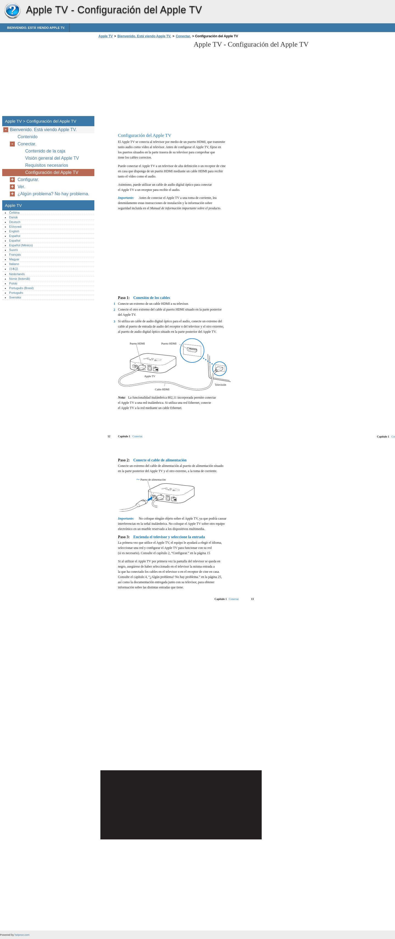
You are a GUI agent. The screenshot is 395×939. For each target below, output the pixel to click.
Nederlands (17, 274)
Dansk (13, 217)
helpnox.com (22, 934)
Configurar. (28, 179)
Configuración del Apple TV (51, 172)
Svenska (15, 297)
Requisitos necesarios (46, 165)
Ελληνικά (15, 226)
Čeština (14, 212)
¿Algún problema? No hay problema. (53, 193)
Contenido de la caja (45, 151)
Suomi (13, 250)
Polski (13, 283)
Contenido (28, 136)
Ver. (21, 186)
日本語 (13, 268)
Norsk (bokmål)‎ (19, 278)
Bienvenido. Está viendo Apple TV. (36, 27)
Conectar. (183, 36)
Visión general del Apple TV (52, 158)
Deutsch (14, 222)
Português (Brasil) (21, 288)
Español (14, 236)
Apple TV (12, 11)
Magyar (14, 259)
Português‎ (16, 292)
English (14, 231)
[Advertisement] (143, 78)
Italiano (14, 264)
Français (15, 254)
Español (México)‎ (21, 245)
